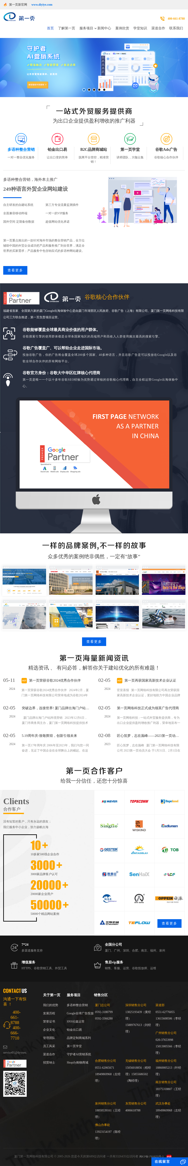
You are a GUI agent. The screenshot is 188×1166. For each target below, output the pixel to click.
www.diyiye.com (41, 4)
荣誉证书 (49, 1021)
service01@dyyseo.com (17, 1052)
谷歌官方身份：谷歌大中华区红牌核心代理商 (61, 373)
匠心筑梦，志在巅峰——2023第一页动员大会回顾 (149, 735)
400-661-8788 (176, 18)
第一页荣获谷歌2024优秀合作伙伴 (55, 680)
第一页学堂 (74, 1046)
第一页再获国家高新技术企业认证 (150, 680)
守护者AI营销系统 (79, 1054)
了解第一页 (66, 28)
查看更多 (15, 270)
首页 (50, 28)
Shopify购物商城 (77, 1062)
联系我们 (176, 28)
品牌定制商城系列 (79, 1038)
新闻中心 (104, 28)
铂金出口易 (74, 1029)
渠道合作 (158, 28)
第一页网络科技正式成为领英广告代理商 (148, 708)
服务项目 (86, 28)
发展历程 (49, 1013)
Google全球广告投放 (80, 1013)
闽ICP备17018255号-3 (151, 1156)
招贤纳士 (49, 1062)
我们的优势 (50, 1005)
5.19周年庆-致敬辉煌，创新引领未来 (49, 735)
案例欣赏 (122, 28)
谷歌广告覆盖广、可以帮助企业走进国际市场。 (63, 348)
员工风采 (49, 1046)
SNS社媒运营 (75, 1021)
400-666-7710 (16, 1032)
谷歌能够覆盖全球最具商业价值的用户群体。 (61, 330)
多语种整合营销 (77, 1005)
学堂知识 (140, 28)
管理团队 (49, 1038)
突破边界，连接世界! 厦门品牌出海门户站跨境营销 (56, 708)
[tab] (21, 146)
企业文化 (49, 1029)
